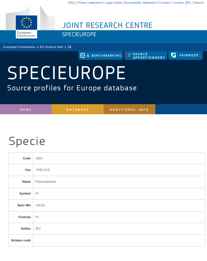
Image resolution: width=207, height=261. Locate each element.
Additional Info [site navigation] (129, 110)
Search (198, 2)
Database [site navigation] (77, 110)
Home (26, 110)
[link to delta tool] (101, 59)
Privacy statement (89, 2)
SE (70, 47)
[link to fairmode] (185, 59)
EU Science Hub (51, 47)
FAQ (71, 2)
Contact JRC (182, 2)
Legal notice (113, 2)
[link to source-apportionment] (146, 59)
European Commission (19, 47)
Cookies (164, 2)
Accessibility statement (140, 2)
